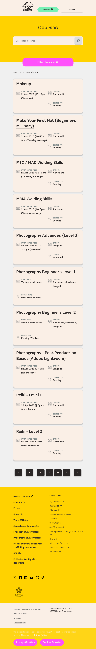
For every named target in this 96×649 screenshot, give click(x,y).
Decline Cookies (52, 642)
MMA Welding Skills (48, 211)
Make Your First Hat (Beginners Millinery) (48, 135)
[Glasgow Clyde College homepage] (28, 6)
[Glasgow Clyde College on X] (14, 578)
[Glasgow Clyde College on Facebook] (20, 578)
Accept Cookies (25, 642)
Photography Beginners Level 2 (48, 326)
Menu (72, 9)
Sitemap (17, 618)
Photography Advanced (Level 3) (48, 247)
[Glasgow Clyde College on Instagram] (37, 578)
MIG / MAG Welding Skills (48, 174)
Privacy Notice (40, 635)
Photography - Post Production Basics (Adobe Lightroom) (48, 368)
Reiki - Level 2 (48, 443)
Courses (48, 10)
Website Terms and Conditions (27, 609)
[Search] (78, 41)
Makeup (48, 96)
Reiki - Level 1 (48, 407)
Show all (34, 72)
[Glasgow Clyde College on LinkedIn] (25, 578)
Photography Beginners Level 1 (48, 286)
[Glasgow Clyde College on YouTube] (31, 579)
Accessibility (20, 623)
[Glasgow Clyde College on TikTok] (43, 578)
